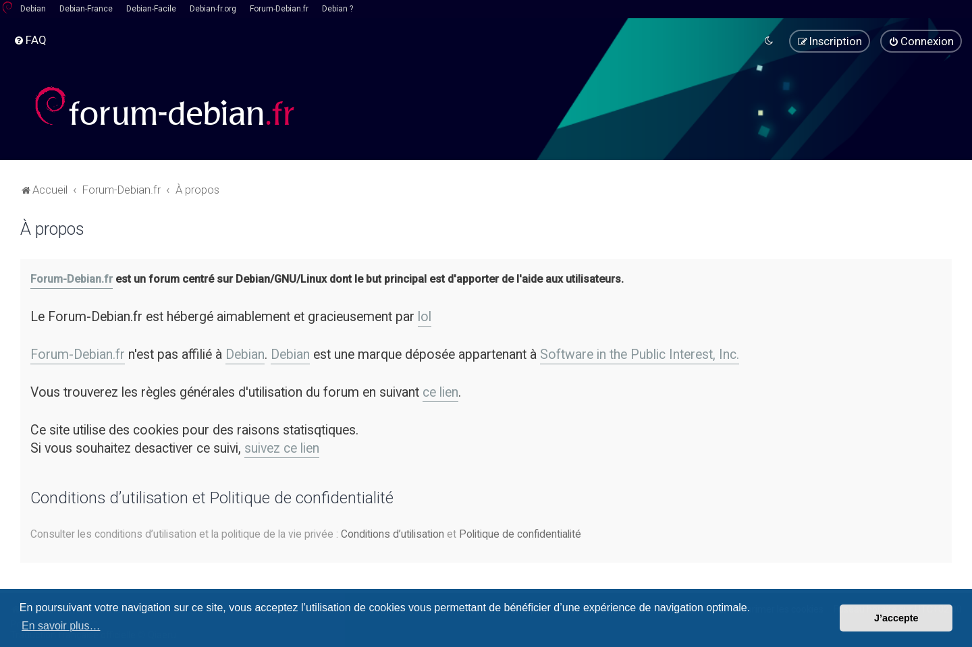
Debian (33, 8)
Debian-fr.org (213, 8)
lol (424, 315)
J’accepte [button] (896, 618)
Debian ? (337, 8)
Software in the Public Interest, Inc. (639, 353)
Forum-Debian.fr (279, 8)
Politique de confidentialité (520, 532)
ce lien (440, 391)
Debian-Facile (151, 8)
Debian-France (86, 8)
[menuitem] (30, 40)
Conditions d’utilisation (392, 532)
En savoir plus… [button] (61, 625)
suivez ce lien (281, 447)
